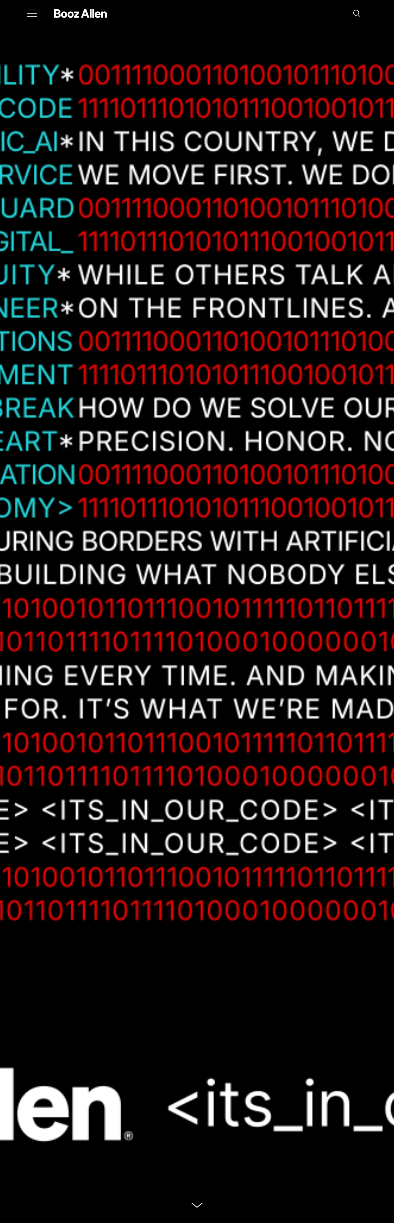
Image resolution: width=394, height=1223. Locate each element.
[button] (356, 13)
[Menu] (32, 13)
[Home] (80, 13)
